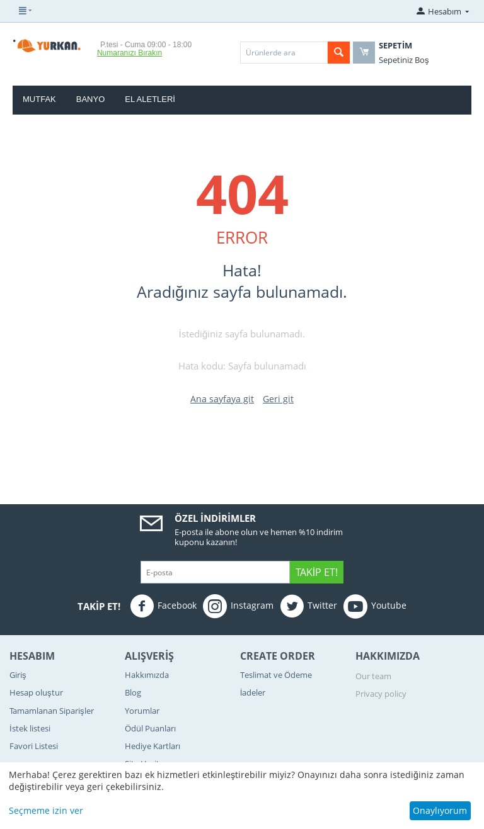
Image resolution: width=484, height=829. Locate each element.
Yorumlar (142, 710)
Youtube (374, 606)
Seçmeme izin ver (46, 810)
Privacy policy (380, 693)
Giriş (17, 674)
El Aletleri (150, 99)
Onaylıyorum (440, 810)
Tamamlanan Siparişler (51, 710)
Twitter (308, 606)
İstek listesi (29, 728)
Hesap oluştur (36, 692)
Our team (373, 676)
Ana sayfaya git (222, 399)
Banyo (90, 99)
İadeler (253, 692)
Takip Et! (317, 572)
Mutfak (39, 99)
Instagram (238, 606)
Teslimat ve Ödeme (276, 674)
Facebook (163, 606)
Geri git (278, 399)
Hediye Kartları (152, 746)
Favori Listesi (33, 746)
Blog (133, 692)
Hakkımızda (147, 674)
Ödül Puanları (150, 728)
